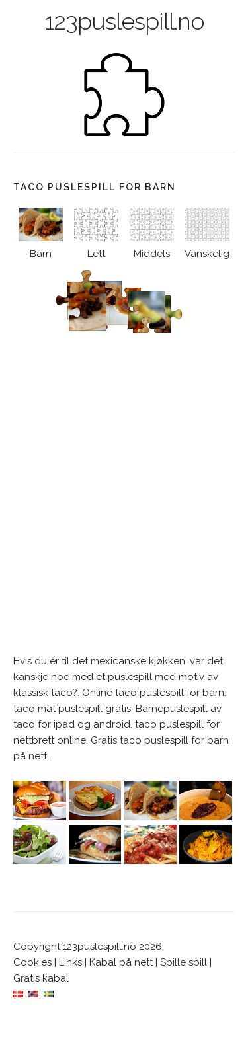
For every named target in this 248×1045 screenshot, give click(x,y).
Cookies (32, 962)
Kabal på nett (121, 962)
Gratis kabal (41, 978)
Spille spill (183, 962)
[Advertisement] (124, 513)
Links (70, 962)
